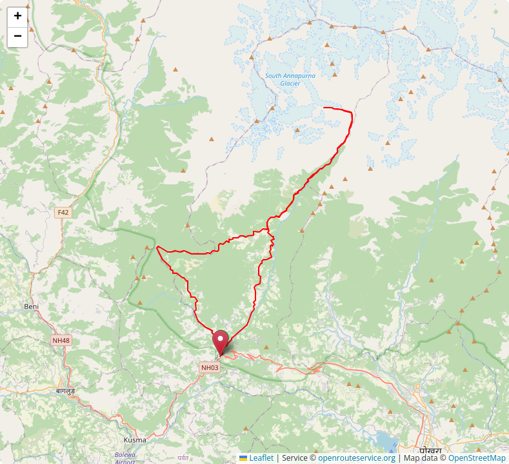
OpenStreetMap (477, 457)
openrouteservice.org (356, 457)
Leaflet (256, 457)
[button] (220, 343)
